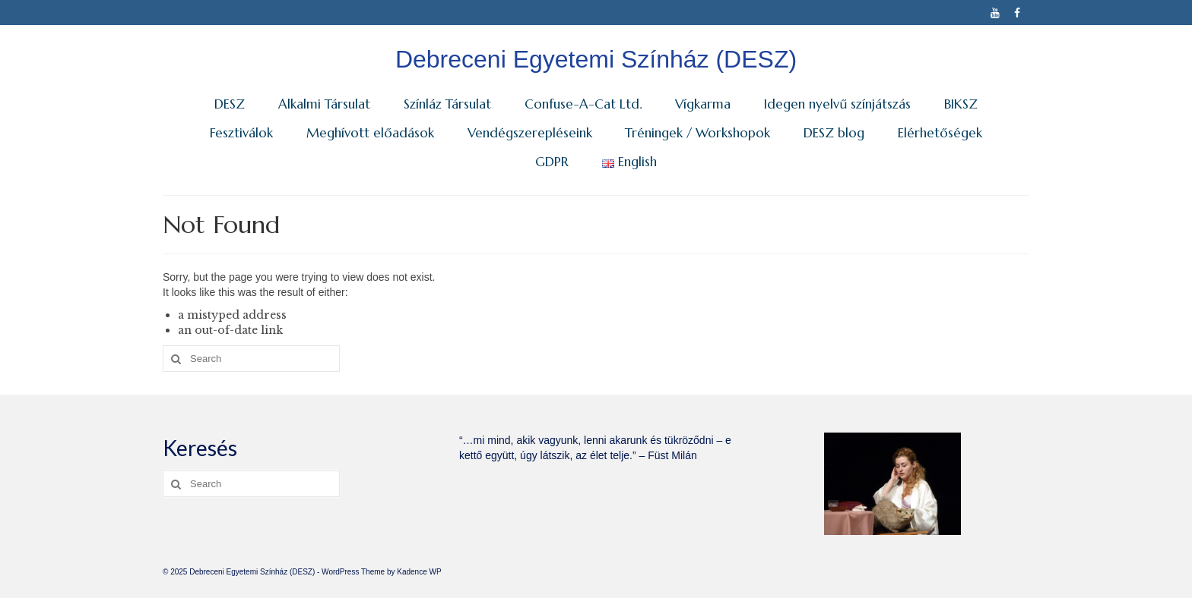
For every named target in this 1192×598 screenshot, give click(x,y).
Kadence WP (419, 572)
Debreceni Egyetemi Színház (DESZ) (596, 59)
